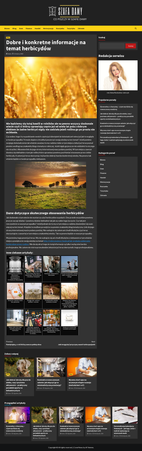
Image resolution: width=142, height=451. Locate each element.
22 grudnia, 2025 (17, 393)
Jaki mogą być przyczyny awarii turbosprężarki (73, 343)
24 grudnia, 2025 (17, 433)
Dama (9, 54)
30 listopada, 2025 (80, 388)
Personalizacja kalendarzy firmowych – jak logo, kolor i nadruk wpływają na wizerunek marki (116, 140)
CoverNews (78, 447)
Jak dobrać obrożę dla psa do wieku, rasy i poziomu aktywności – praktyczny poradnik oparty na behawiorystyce (18, 385)
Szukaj (102, 37)
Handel (37, 28)
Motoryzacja (48, 28)
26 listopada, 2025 (125, 436)
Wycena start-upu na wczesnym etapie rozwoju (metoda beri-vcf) (80, 382)
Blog (14, 28)
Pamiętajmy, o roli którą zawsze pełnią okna (28, 343)
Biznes (7, 28)
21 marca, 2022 (18, 54)
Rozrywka (60, 28)
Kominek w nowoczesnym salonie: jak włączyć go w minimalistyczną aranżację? (49, 382)
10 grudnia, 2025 (49, 388)
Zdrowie (81, 28)
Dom (21, 28)
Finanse (29, 28)
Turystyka (71, 28)
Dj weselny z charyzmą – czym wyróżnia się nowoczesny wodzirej (116, 108)
